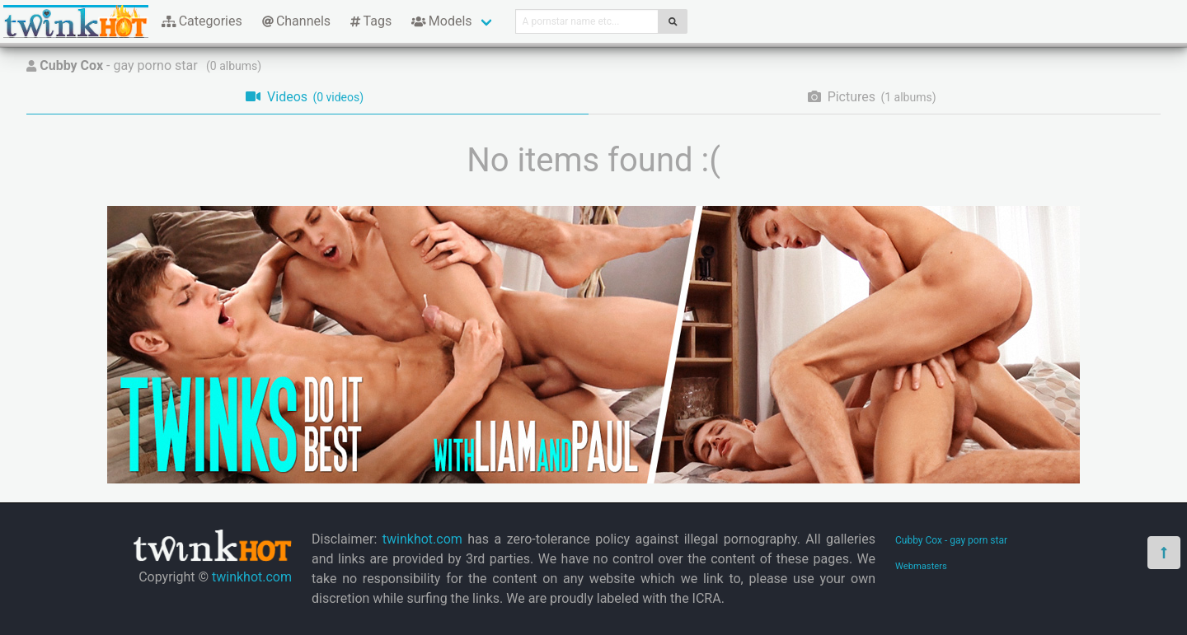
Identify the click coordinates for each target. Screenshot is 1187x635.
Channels (296, 21)
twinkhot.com (252, 577)
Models (441, 21)
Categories (202, 21)
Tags (371, 21)
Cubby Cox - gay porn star (951, 540)
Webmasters (921, 566)
